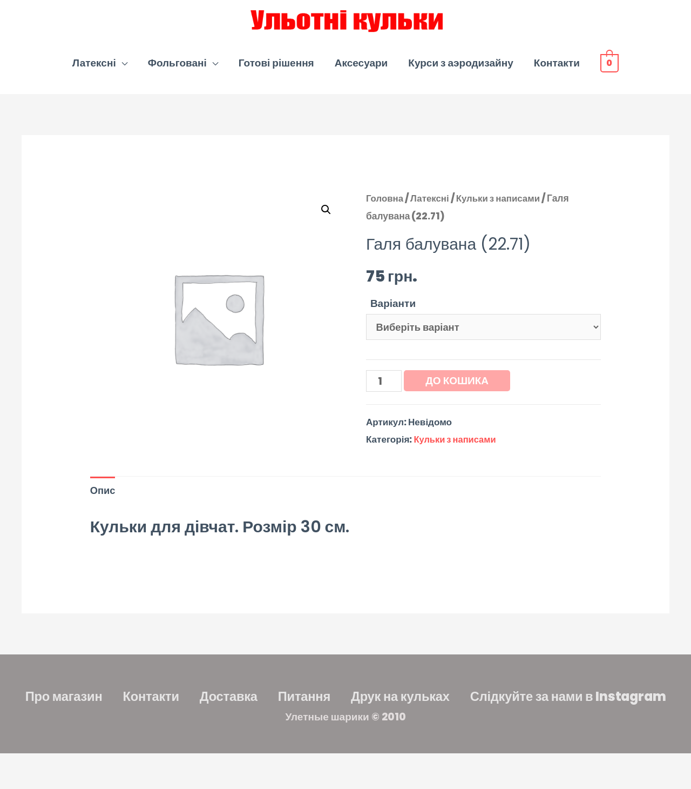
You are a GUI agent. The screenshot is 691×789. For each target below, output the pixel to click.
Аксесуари (361, 69)
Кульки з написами (502, 204)
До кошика (458, 389)
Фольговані (177, 69)
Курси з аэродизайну (460, 69)
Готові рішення (276, 69)
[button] (325, 216)
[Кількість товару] (384, 390)
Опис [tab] (103, 501)
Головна (385, 204)
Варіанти (393, 310)
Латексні (94, 69)
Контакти (557, 69)
